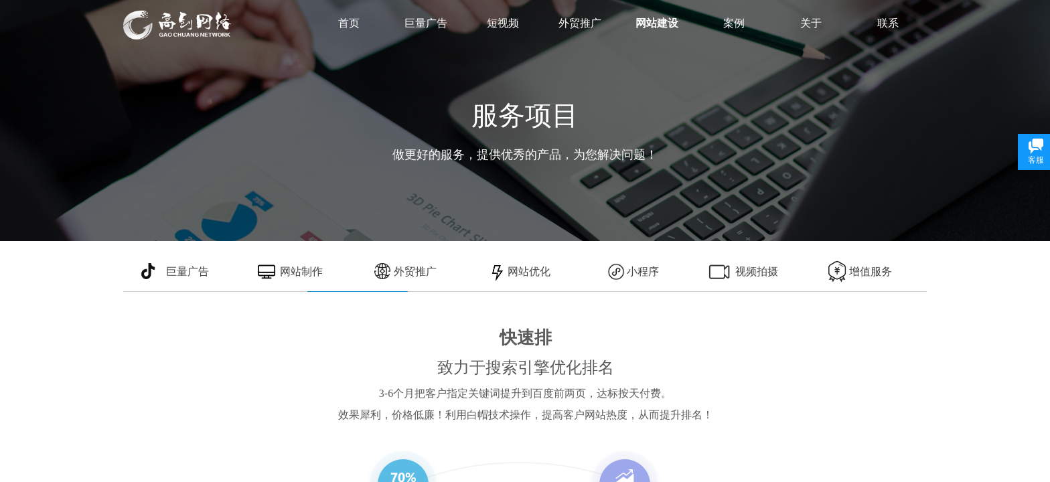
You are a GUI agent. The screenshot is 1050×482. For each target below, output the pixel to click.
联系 (888, 23)
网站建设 (656, 23)
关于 (811, 23)
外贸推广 (579, 23)
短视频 (503, 23)
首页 (349, 23)
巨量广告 (425, 23)
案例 (734, 23)
